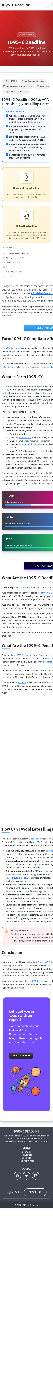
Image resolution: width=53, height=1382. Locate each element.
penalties (22, 682)
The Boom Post (26, 1160)
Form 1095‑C (8, 386)
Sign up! (35, 1192)
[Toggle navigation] (48, 5)
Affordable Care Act (15, 348)
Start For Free (21, 1055)
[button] (17, 1176)
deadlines (47, 661)
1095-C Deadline (16, 5)
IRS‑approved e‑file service (18, 877)
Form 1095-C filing (35, 981)
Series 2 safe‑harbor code (31, 444)
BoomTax (26, 1151)
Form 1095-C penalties (21, 655)
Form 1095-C (46, 592)
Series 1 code (25, 437)
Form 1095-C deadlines (29, 587)
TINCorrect (26, 1154)
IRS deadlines (8, 367)
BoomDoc (26, 1157)
